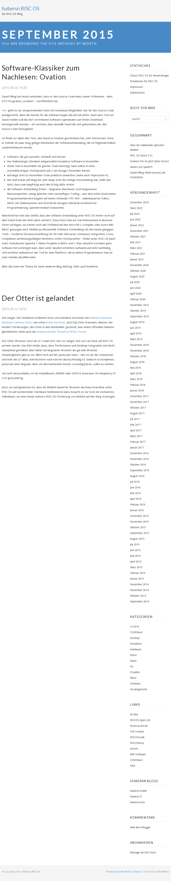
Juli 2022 (135, 213)
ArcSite (134, 714)
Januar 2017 (137, 447)
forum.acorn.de (139, 725)
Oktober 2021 (138, 236)
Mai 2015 (135, 555)
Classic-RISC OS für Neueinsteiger (149, 75)
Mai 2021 (135, 242)
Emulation (136, 643)
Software (135, 683)
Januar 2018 (137, 390)
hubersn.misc (137, 802)
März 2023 (136, 208)
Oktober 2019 (138, 310)
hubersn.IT (136, 796)
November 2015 (139, 521)
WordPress (163, 871)
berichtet (60, 322)
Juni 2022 (135, 219)
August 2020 (137, 276)
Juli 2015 (135, 544)
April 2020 (135, 293)
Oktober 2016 (138, 464)
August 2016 (137, 476)
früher (50, 322)
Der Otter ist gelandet (38, 298)
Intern (133, 655)
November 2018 (139, 350)
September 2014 (139, 601)
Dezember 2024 (139, 202)
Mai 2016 (135, 493)
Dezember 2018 (139, 345)
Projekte (135, 672)
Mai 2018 (135, 367)
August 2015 (137, 538)
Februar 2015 (137, 573)
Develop (135, 638)
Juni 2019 (135, 327)
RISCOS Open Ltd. (140, 720)
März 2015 (136, 567)
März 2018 (136, 379)
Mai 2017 (135, 424)
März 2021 (136, 248)
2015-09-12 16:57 (14, 309)
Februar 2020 (137, 299)
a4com (134, 748)
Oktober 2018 (138, 356)
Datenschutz (137, 92)
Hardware (135, 649)
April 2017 (135, 430)
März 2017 (136, 436)
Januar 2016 (137, 510)
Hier (4, 110)
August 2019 (137, 322)
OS (131, 666)
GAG (132, 765)
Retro (133, 678)
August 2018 (137, 362)
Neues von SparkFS (141, 167)
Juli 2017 (135, 419)
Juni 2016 (135, 487)
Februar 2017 (137, 441)
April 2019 (135, 333)
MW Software (138, 754)
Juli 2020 (135, 282)
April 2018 (135, 373)
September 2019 (139, 316)
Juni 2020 (135, 288)
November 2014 (139, 590)
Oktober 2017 (138, 407)
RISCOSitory (137, 743)
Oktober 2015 (138, 527)
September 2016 (139, 470)
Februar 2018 (137, 384)
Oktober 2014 (138, 595)
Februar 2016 (137, 504)
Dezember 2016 (139, 453)
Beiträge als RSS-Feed (143, 852)
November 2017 (139, 402)
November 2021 (139, 230)
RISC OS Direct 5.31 (141, 155)
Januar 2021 (137, 259)
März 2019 (136, 339)
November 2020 (139, 265)
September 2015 (139, 533)
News (133, 660)
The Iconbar (137, 731)
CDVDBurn (136, 632)
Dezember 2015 (139, 516)
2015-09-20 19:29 (14, 88)
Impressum (136, 87)
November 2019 (139, 305)
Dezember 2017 (139, 396)
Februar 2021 (137, 253)
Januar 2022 (137, 225)
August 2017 (137, 413)
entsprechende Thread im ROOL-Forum (61, 331)
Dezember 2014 (139, 584)
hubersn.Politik (138, 790)
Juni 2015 (135, 550)
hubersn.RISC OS (20, 8)
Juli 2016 (135, 481)
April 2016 (135, 498)
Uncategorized (138, 689)
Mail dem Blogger (140, 827)
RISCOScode (137, 737)
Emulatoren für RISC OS (143, 81)
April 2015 (135, 561)
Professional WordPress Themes (124, 871)
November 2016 (139, 459)
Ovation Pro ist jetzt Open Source (149, 161)
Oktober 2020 (138, 270)
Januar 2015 (137, 578)
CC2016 (134, 626)
